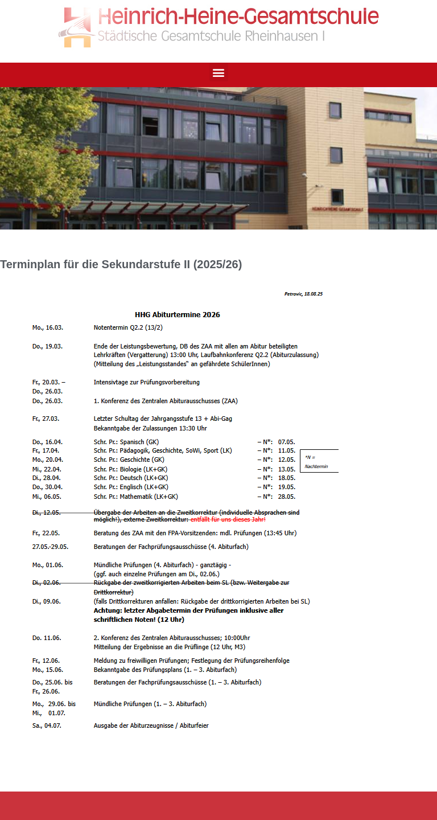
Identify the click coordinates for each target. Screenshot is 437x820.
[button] (218, 72)
